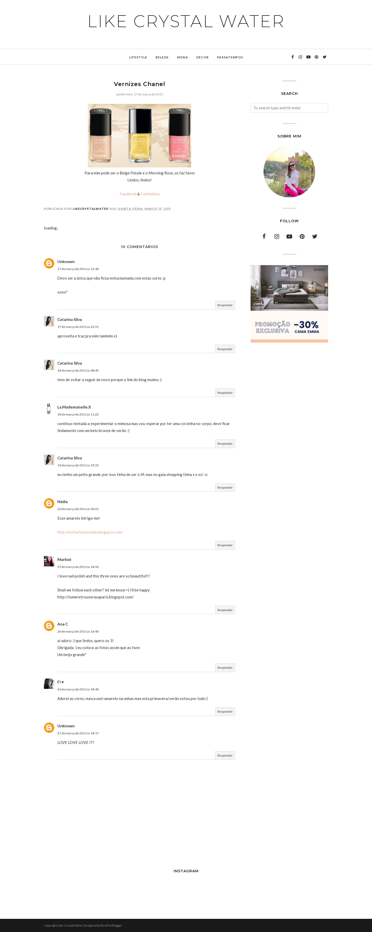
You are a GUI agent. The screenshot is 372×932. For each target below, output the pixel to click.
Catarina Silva (69, 319)
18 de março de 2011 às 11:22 (78, 414)
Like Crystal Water (186, 21)
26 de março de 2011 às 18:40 (78, 689)
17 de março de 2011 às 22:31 (78, 327)
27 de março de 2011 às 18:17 (78, 733)
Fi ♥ (60, 682)
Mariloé (64, 559)
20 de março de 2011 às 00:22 (78, 509)
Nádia (62, 501)
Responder (225, 305)
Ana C (62, 624)
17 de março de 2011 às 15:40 (78, 269)
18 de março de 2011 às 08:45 (78, 370)
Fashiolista (150, 193)
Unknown (66, 261)
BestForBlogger (111, 925)
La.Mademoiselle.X (74, 407)
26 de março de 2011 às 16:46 (78, 631)
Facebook (128, 193)
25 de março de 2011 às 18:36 (78, 567)
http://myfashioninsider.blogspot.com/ (90, 532)
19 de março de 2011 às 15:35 (78, 465)
